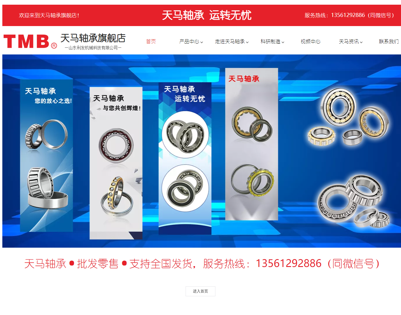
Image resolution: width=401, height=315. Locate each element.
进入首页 (200, 291)
